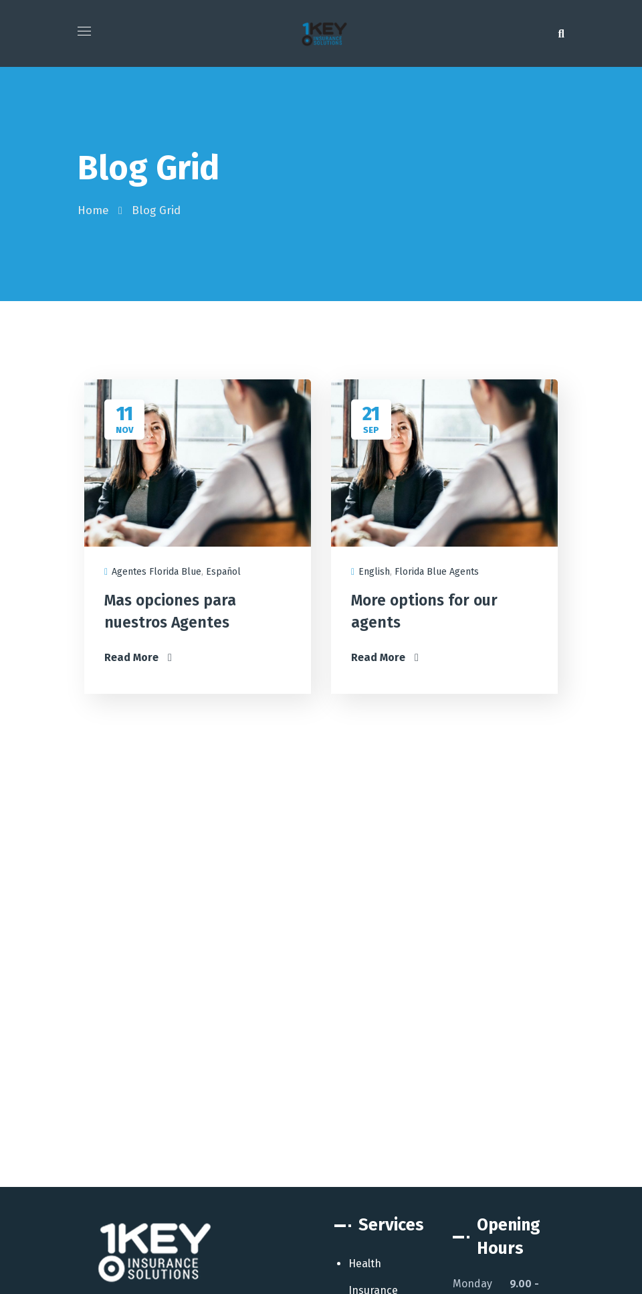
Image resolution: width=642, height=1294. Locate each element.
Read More (138, 657)
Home (93, 210)
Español (223, 571)
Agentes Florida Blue (156, 571)
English (374, 571)
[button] (561, 33)
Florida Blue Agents (437, 571)
